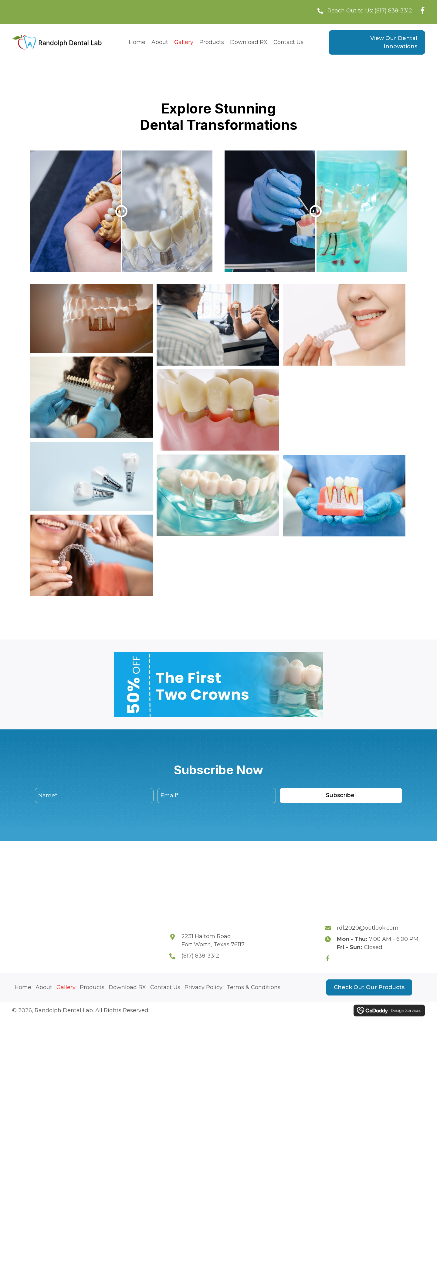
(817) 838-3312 (393, 10)
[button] (341, 795)
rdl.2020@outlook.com (367, 927)
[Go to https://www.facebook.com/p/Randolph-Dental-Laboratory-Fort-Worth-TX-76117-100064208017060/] (331, 958)
